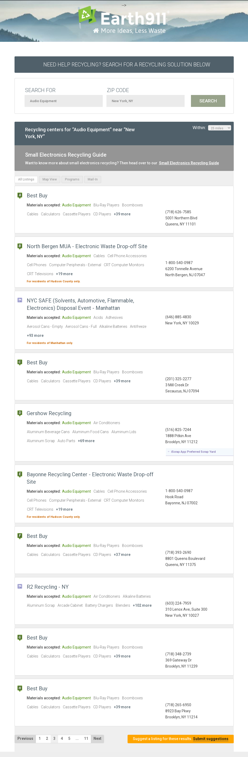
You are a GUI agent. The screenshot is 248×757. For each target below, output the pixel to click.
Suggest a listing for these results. (180, 739)
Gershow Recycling (49, 413)
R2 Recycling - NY (48, 587)
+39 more (122, 214)
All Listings (26, 179)
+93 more (35, 335)
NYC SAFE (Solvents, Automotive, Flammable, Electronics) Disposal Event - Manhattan (80, 304)
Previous (25, 738)
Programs (72, 179)
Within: (212, 128)
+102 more (142, 605)
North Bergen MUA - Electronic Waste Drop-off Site (87, 246)
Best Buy (37, 195)
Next (97, 738)
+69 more (86, 441)
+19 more (64, 274)
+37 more (122, 554)
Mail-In (93, 179)
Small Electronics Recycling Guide (189, 163)
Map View (50, 179)
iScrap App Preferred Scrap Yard (193, 452)
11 (86, 738)
